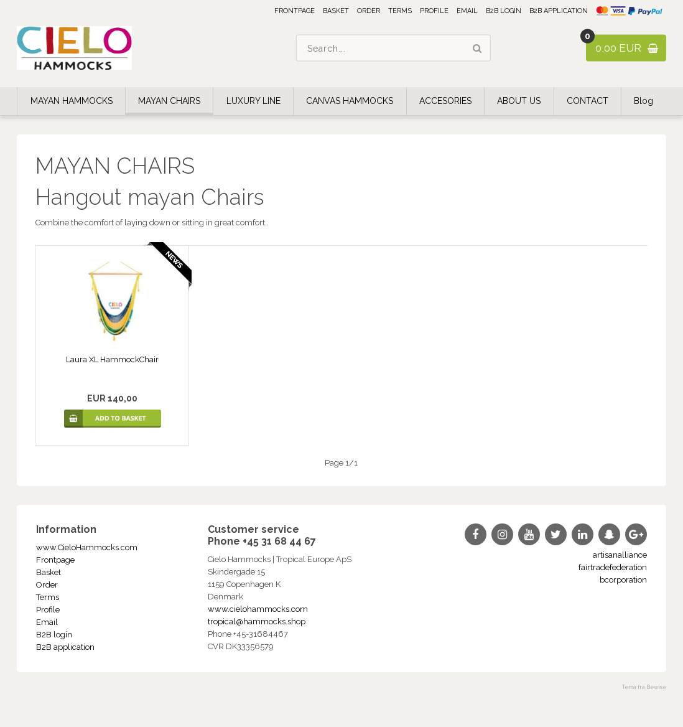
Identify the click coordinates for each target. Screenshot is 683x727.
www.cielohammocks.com (258, 609)
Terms (400, 11)
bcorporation (623, 579)
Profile (434, 11)
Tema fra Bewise (644, 687)
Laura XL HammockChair (112, 359)
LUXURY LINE (253, 101)
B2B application (558, 11)
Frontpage (294, 11)
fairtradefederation (612, 567)
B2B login (503, 11)
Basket (336, 11)
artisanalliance (620, 555)
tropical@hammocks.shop (256, 621)
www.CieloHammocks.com (86, 547)
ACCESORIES (445, 101)
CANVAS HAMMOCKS (349, 101)
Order (368, 11)
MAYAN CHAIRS (169, 101)
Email (467, 11)
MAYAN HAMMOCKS (71, 101)
